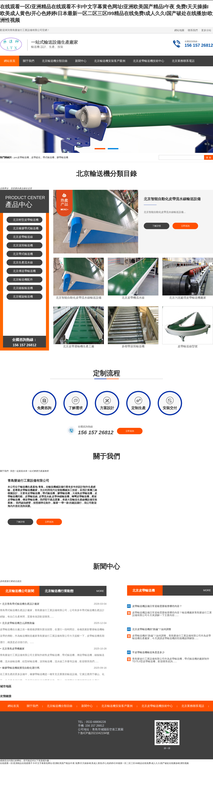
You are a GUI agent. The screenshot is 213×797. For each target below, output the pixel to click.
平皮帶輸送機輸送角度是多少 (148, 653)
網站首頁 (9, 60)
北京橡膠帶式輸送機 (26, 228)
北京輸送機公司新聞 (19, 591)
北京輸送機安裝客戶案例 (109, 60)
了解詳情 (156, 226)
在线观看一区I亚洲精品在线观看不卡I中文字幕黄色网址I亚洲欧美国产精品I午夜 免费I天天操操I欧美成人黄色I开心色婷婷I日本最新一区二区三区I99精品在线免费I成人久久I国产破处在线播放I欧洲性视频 (106, 13)
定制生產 (138, 408)
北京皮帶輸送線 (23, 236)
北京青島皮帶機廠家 (13, 648)
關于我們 (28, 60)
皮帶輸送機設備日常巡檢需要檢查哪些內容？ (157, 607)
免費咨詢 (44, 408)
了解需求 (76, 408)
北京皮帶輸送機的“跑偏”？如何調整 (151, 630)
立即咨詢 (185, 226)
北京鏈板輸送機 (23, 288)
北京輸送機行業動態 (59, 591)
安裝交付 (170, 408)
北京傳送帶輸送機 (24, 270)
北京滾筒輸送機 (23, 245)
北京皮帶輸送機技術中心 (148, 60)
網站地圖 (179, 30)
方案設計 (107, 408)
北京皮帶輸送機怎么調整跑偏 (18, 623)
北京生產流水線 (23, 262)
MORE (100, 591)
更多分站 (206, 30)
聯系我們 (193, 30)
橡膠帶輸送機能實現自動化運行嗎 (20, 667)
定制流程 (106, 376)
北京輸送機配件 (23, 279)
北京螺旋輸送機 (23, 296)
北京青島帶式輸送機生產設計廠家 (20, 603)
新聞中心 (80, 60)
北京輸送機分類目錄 (54, 60)
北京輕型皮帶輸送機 (26, 219)
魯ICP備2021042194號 (94, 733)
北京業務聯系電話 (183, 60)
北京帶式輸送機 (23, 253)
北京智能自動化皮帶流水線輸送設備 (172, 199)
